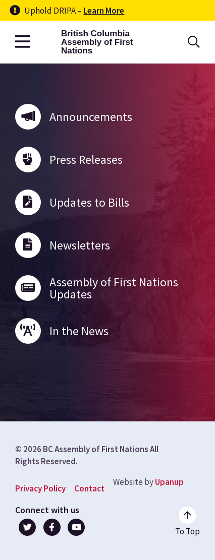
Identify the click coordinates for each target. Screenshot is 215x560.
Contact (89, 488)
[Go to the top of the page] (187, 522)
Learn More (103, 10)
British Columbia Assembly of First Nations (97, 42)
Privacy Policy (40, 488)
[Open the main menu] (22, 42)
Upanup (169, 481)
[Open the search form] (194, 42)
